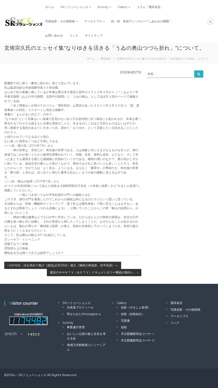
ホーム (49, 7)
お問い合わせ (54, 35)
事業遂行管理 (76, 327)
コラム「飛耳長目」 (150, 7)
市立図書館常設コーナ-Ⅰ (138, 334)
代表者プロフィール (80, 307)
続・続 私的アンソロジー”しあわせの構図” (140, 21)
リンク (73, 35)
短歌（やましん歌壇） (136, 307)
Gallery (123, 7)
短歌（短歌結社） (133, 314)
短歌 (124, 327)
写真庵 (125, 321)
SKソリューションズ (74, 7)
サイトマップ (94, 35)
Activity (103, 7)
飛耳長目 (176, 303)
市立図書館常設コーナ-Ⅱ (138, 340)
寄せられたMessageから (84, 314)
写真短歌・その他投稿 (60, 21)
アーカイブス (93, 21)
